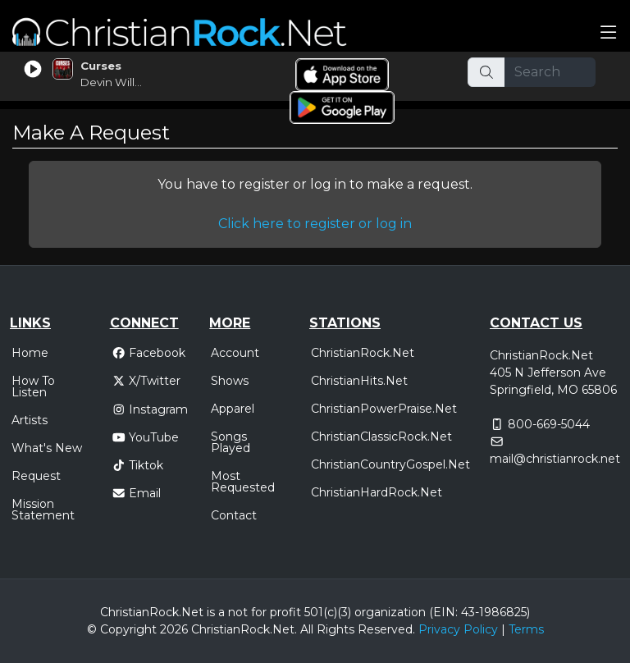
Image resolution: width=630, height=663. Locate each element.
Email (137, 493)
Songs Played (230, 442)
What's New (46, 448)
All (306, 629)
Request (36, 476)
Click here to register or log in (315, 223)
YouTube (146, 437)
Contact (234, 515)
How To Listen (33, 386)
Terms (526, 629)
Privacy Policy (458, 629)
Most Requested (243, 481)
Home (29, 353)
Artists (29, 420)
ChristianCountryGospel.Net (390, 464)
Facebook (149, 353)
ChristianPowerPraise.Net (384, 408)
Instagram (150, 409)
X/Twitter (146, 380)
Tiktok (138, 465)
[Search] (550, 72)
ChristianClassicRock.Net (381, 436)
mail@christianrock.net (555, 458)
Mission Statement (43, 509)
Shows (230, 380)
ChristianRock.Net (362, 353)
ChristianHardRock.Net (376, 492)
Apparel (232, 408)
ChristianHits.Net (359, 380)
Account (235, 353)
